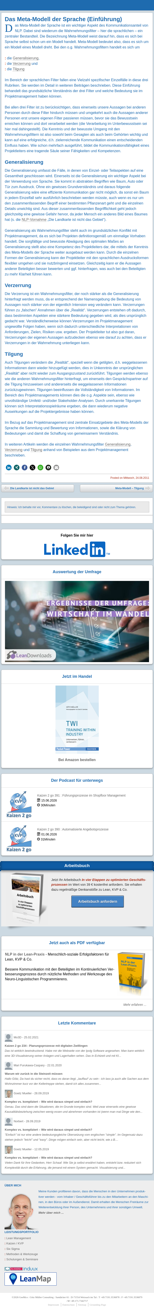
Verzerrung (22, 64)
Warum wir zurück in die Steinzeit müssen (34, 1073)
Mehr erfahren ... (135, 1004)
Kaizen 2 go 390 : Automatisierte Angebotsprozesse (72, 829)
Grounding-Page (97, 1304)
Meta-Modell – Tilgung (132, 489)
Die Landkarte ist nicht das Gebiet (29, 489)
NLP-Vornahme (34, 220)
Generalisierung (25, 58)
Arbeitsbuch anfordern (97, 901)
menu (145, 5)
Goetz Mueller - (31, 1093)
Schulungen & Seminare (21, 1259)
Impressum (53, 1304)
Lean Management (18, 1238)
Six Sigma (12, 1249)
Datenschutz (68, 1304)
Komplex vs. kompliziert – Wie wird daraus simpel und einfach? (48, 1101)
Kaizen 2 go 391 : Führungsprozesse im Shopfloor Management (81, 795)
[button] (9, 467)
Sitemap (82, 1304)
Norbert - (27, 1121)
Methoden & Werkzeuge (21, 1254)
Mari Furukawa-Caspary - (38, 1065)
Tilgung (18, 69)
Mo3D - (26, 1037)
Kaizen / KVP (14, 1243)
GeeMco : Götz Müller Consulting (28, 8)
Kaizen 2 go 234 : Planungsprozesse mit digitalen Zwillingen (46, 1045)
